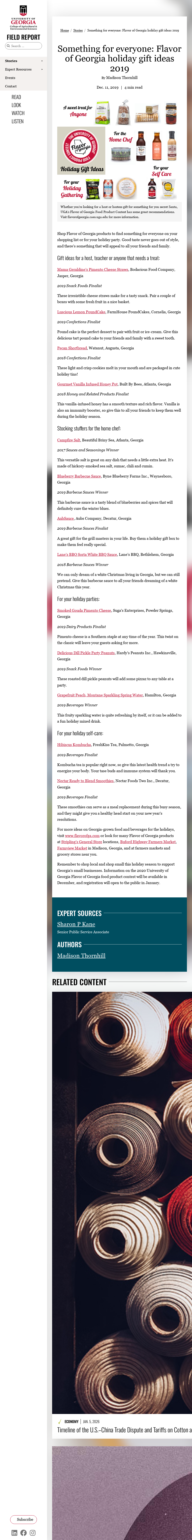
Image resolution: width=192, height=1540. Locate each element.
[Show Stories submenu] (42, 61)
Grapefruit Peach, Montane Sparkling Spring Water (100, 695)
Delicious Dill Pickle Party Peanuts (86, 652)
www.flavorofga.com (82, 835)
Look (16, 105)
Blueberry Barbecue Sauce (79, 476)
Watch (18, 113)
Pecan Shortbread (72, 348)
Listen (18, 121)
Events (10, 78)
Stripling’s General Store (81, 842)
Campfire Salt (68, 440)
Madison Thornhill (81, 955)
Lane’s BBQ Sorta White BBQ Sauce (87, 554)
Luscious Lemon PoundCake (81, 312)
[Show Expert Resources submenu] (42, 69)
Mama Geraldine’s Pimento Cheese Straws (92, 269)
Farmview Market (72, 848)
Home (64, 30)
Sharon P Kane (76, 924)
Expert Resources (18, 69)
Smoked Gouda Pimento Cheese (84, 610)
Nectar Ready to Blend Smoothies (85, 781)
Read (16, 96)
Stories (11, 61)
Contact (11, 86)
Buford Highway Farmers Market (148, 842)
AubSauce (65, 518)
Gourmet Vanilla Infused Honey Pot (87, 384)
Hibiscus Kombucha (74, 744)
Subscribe (25, 1519)
